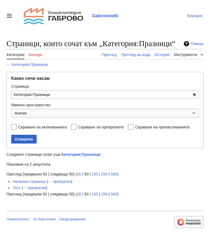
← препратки (59, 181)
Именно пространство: (31, 105)
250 (104, 174)
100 (95, 174)
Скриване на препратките (101, 127)
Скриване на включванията (42, 127)
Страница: (20, 86)
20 (79, 174)
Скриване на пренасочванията (162, 127)
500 (114, 174)
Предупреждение (72, 219)
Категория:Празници (29, 64)
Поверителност (18, 219)
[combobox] (105, 94)
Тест (17, 188)
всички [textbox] (21, 113)
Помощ (192, 43)
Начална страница (29, 181)
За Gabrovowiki (44, 219)
